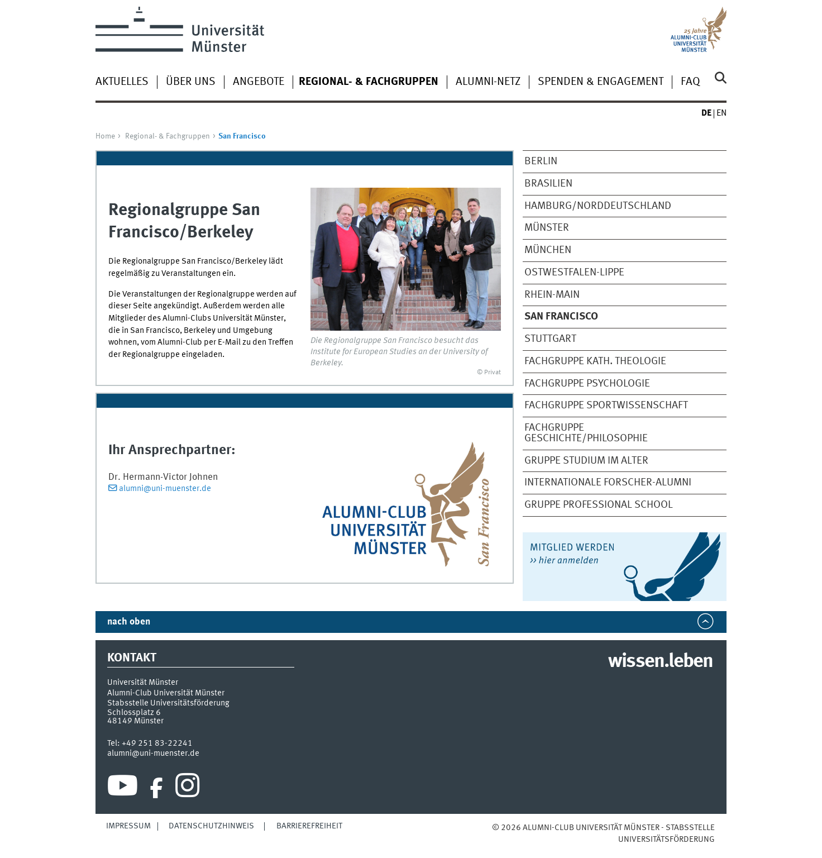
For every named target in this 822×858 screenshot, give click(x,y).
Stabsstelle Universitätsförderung (168, 703)
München (547, 250)
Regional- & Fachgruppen (167, 136)
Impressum (128, 826)
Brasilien (548, 184)
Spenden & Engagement (600, 82)
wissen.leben (660, 662)
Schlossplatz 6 (134, 712)
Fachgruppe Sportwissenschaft (606, 406)
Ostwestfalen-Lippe (574, 273)
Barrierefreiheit (309, 826)
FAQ (690, 82)
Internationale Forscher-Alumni (607, 483)
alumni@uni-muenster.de (165, 488)
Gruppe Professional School (598, 505)
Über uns (191, 82)
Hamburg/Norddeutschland (597, 206)
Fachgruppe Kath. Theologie (595, 361)
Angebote (258, 82)
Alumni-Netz (488, 82)
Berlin (540, 161)
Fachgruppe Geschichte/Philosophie (586, 433)
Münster (546, 228)
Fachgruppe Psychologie (587, 384)
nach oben (128, 622)
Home (105, 136)
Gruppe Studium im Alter (586, 461)
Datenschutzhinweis (211, 826)
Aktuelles (122, 82)
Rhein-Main (552, 295)
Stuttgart (550, 339)
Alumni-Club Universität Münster (165, 693)
